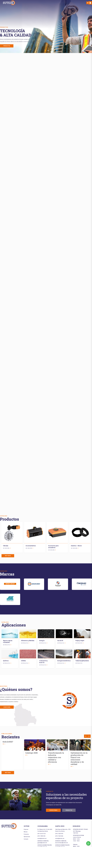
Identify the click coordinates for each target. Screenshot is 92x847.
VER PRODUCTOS (78, 663)
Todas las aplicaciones (82, 661)
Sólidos (23, 661)
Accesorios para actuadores (53, 546)
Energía (41, 640)
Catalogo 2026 (31, 753)
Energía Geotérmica (63, 661)
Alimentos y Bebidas (27, 640)
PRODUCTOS (9, 45)
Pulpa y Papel (79, 640)
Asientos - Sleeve (76, 546)
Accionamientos (31, 546)
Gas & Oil (60, 640)
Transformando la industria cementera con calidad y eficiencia (56, 757)
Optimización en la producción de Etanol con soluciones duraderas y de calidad (79, 758)
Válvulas (5, 546)
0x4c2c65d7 (8, 742)
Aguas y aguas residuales (7, 641)
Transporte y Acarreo (43, 661)
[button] (87, 3)
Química (6, 661)
